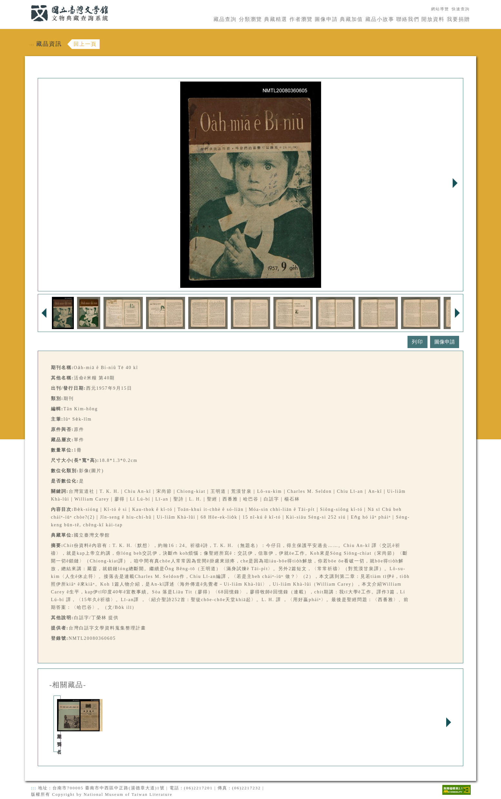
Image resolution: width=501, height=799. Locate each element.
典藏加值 (351, 19)
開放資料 (433, 19)
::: (27, 3)
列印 (417, 342)
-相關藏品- (67, 685)
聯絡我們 (407, 19)
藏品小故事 (379, 19)
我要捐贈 (458, 19)
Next (455, 183)
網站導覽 (440, 9)
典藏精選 (275, 19)
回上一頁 (85, 44)
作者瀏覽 (301, 19)
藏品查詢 (225, 19)
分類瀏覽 (250, 19)
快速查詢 (461, 9)
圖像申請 (326, 19)
